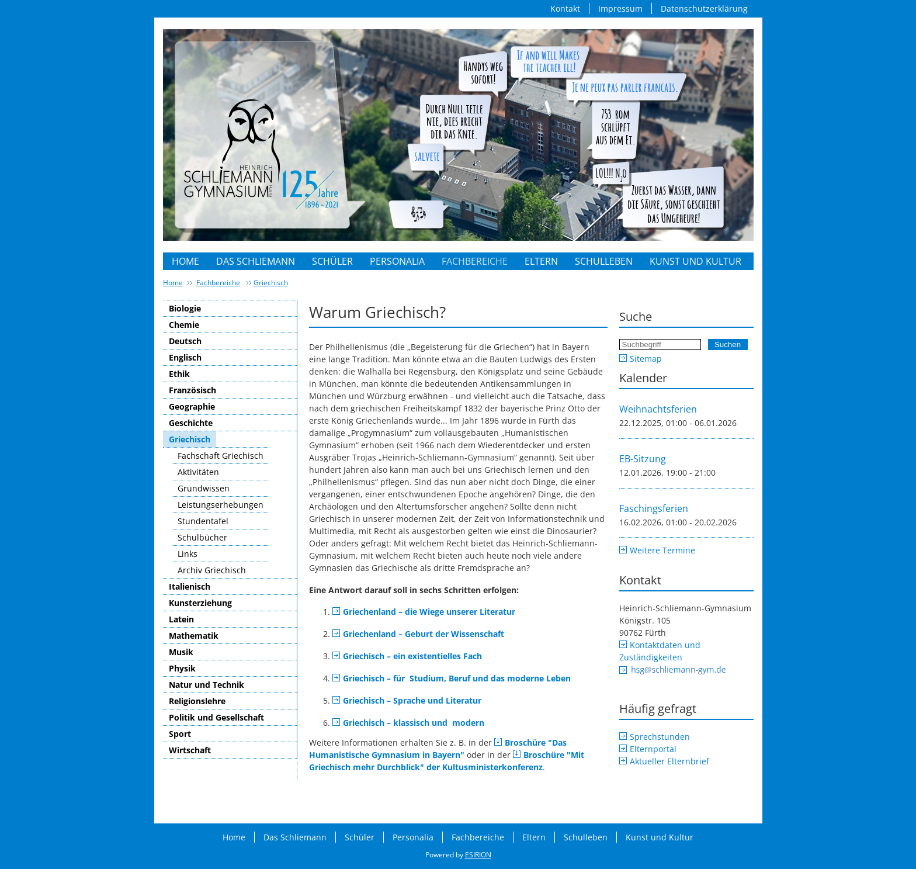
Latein (181, 619)
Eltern (541, 261)
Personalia (397, 261)
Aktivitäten (198, 471)
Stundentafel (203, 521)
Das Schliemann (255, 261)
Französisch (192, 390)
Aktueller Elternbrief (669, 761)
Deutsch (185, 341)
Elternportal (653, 748)
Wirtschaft (190, 750)
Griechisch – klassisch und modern (413, 722)
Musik (181, 651)
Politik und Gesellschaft (216, 717)
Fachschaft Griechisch (220, 455)
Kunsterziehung (200, 602)
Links (187, 553)
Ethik (179, 373)
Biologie (185, 308)
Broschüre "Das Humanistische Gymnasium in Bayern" (438, 748)
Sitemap (646, 358)
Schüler (332, 261)
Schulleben (604, 261)
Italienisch (189, 586)
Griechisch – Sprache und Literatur (412, 700)
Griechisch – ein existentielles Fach (412, 656)
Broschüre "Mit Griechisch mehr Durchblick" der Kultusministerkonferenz (446, 761)
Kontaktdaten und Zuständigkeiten (659, 651)
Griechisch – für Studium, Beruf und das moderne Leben (457, 678)
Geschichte (191, 422)
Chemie (184, 324)
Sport (180, 733)
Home (185, 261)
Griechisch (271, 283)
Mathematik (193, 635)
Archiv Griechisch (212, 570)
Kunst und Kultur (695, 261)
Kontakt (565, 8)
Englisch (185, 357)
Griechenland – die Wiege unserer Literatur (429, 611)
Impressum (620, 8)
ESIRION (478, 854)
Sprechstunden (660, 736)
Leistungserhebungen (220, 504)
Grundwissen (204, 488)
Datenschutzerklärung (704, 8)
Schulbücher (202, 537)
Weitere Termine (662, 550)
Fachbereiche (475, 261)
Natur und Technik (206, 684)
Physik (182, 668)
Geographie (192, 406)
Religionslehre (197, 701)
